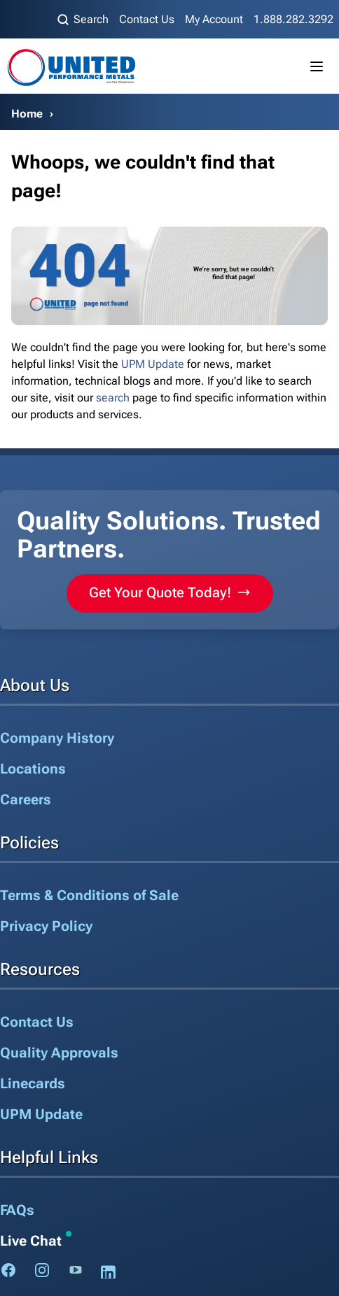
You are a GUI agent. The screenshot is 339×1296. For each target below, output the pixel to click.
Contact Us (146, 19)
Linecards (32, 1083)
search (113, 397)
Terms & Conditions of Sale (89, 895)
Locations (33, 768)
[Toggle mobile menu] (316, 66)
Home (27, 113)
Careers (25, 799)
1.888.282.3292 (293, 19)
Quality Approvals (59, 1052)
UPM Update (152, 364)
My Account (214, 19)
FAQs (17, 1210)
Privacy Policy (46, 926)
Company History (57, 737)
